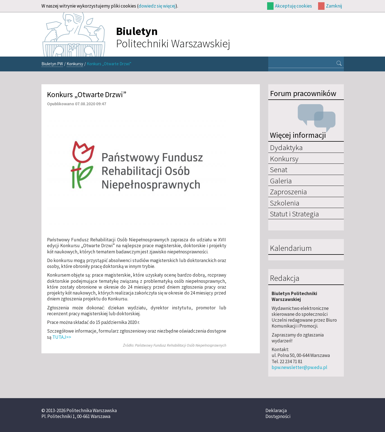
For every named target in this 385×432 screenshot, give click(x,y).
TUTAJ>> (61, 337)
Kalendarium (291, 248)
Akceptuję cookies (293, 6)
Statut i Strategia (294, 214)
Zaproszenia (288, 191)
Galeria (281, 181)
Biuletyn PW (52, 63)
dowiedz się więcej (157, 6)
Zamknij (334, 6)
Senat (278, 169)
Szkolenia (284, 203)
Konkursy (75, 63)
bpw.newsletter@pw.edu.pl (299, 367)
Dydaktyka (286, 147)
